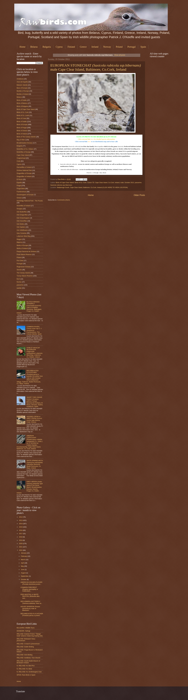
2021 (21, 547)
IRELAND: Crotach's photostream (28, 644)
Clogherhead (21, 158)
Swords (19, 270)
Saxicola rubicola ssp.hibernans (61, 185)
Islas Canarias (21, 233)
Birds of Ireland (22, 134)
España (19, 182)
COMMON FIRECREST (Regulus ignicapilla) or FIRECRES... (29, 589)
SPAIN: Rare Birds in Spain (26, 675)
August (23, 573)
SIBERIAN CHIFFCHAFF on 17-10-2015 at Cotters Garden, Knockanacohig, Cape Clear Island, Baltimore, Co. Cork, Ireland (30, 442)
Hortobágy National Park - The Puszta (30, 201)
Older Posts (139, 195)
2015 (21, 527)
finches (19, 282)
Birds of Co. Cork (80, 182)
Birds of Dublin (22, 100)
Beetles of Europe (23, 91)
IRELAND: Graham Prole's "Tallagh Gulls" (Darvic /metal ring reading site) (30, 635)
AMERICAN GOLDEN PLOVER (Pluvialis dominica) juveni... (31, 583)
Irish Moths (20, 224)
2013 (21, 520)
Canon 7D (90, 182)
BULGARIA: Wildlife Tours (26, 628)
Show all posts (119, 55)
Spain (143, 46)
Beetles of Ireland (23, 94)
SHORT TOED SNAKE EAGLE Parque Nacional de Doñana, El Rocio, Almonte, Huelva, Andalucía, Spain (34, 401)
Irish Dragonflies (22, 215)
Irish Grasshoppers (23, 218)
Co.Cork (111, 182)
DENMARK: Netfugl (23, 631)
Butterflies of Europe (24, 152)
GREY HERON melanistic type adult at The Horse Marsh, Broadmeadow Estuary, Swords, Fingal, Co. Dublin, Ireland (30, 487)
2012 (21, 517)
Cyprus (59, 46)
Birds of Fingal (21, 128)
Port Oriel (20, 260)
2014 (21, 523)
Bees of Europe (22, 88)
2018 (21, 537)
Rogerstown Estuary (24, 267)
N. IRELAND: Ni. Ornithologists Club (29, 672)
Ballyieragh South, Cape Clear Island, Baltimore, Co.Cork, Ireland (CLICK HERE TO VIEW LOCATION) (92, 187)
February (24, 556)
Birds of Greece (22, 131)
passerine (138, 182)
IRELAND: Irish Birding (24, 655)
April (22, 563)
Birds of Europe (22, 124)
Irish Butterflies (22, 212)
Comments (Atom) (63, 200)
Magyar (19, 239)
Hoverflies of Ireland (23, 206)
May (22, 566)
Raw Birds (61, 179)
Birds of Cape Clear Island (65, 182)
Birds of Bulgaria (22, 106)
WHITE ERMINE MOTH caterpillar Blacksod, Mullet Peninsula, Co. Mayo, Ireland (34, 464)
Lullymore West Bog (23, 236)
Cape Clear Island (101, 182)
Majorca (19, 242)
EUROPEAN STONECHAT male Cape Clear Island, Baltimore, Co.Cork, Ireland (95, 67)
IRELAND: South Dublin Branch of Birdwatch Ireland (28, 662)
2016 (21, 530)
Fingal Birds (21, 188)
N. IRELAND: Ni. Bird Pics (26, 666)
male (122, 182)
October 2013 (129, 182)
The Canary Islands (23, 273)
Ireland (94, 46)
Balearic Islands (22, 85)
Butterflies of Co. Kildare (25, 149)
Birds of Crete (21, 118)
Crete (18, 161)
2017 (21, 533)
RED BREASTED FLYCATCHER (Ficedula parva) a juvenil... (32, 614)
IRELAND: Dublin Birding (25, 647)
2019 (21, 540)
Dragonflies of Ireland (24, 176)
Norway (107, 46)
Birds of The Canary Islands (26, 137)
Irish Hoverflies (22, 221)
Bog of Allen (21, 140)
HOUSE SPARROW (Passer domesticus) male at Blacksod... (30, 608)
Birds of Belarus (22, 103)
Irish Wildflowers (22, 230)
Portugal (131, 46)
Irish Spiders (21, 227)
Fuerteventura (21, 192)
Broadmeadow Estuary (24, 143)
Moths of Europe (22, 245)
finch (18, 279)
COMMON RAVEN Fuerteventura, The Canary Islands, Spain (34, 330)
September (25, 576)
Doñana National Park (24, 170)
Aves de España (22, 82)
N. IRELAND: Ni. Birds (24, 669)
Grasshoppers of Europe (25, 195)
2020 (21, 543)
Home (22, 46)
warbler (19, 288)
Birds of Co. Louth (23, 115)
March (23, 559)
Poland (119, 46)
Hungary (20, 209)
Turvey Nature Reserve (25, 276)
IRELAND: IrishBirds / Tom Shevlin (28, 658)
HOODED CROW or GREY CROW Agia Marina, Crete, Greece (34, 419)
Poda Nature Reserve (24, 254)
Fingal (19, 185)
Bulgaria (47, 46)
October (24, 579)
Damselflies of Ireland (24, 167)
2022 (21, 550)
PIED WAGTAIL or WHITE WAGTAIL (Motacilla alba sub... (30, 596)
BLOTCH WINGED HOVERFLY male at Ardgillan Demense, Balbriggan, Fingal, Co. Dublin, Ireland (29, 307)
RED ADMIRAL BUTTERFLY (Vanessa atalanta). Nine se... (32, 602)
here (92, 139)
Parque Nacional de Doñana (26, 251)
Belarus (34, 46)
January (24, 553)
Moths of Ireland (22, 248)
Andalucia (20, 79)
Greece (83, 46)
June (23, 569)
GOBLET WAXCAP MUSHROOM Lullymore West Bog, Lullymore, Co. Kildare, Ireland (34, 352)
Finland (71, 46)
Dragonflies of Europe (24, 173)
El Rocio (19, 179)
